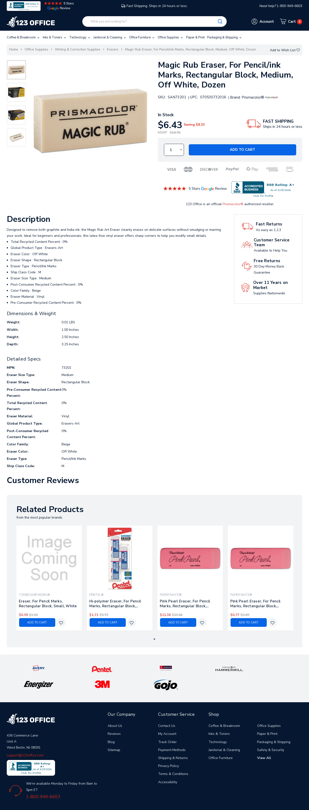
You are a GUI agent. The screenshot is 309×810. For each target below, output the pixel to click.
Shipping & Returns (173, 743)
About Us (115, 711)
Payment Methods (172, 735)
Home (13, 49)
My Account (167, 718)
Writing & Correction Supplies (77, 49)
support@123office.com (25, 740)
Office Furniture (142, 37)
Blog (111, 726)
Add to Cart (242, 149)
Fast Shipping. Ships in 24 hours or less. (154, 6)
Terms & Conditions (173, 759)
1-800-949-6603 (43, 782)
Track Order (167, 726)
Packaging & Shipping (224, 37)
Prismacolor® (233, 204)
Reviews (114, 718)
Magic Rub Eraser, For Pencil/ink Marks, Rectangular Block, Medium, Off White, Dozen (190, 49)
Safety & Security (270, 735)
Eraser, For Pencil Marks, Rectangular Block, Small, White (48, 603)
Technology (80, 37)
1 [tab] (154, 639)
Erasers (113, 49)
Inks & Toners (55, 37)
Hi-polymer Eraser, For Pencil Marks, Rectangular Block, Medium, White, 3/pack (115, 603)
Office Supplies (171, 37)
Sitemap (114, 735)
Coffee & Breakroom (23, 37)
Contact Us (166, 711)
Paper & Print (195, 37)
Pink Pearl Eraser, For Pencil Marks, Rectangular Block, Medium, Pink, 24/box (185, 603)
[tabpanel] (49, 578)
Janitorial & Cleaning (110, 37)
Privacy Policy (168, 751)
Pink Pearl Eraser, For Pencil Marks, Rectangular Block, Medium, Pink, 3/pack (255, 603)
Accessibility (167, 767)
